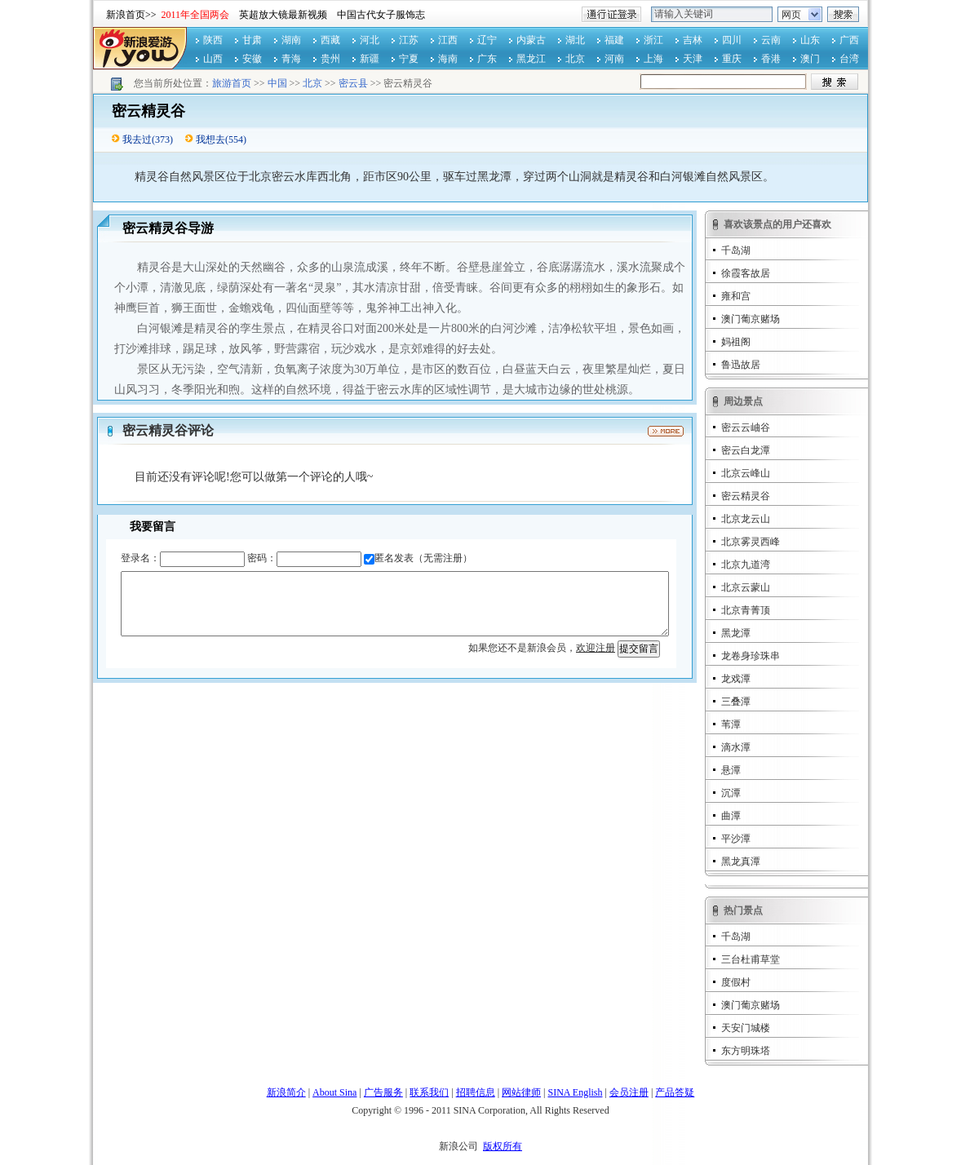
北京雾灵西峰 (750, 541)
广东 (487, 58)
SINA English (574, 1092)
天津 (692, 58)
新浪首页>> (131, 14)
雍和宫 (736, 296)
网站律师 (521, 1092)
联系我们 (429, 1092)
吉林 (692, 40)
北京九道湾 (745, 564)
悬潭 (731, 770)
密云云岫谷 (745, 427)
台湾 (849, 58)
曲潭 (731, 816)
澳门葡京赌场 (750, 319)
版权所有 (502, 1146)
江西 (448, 40)
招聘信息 (475, 1092)
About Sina (334, 1092)
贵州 (330, 58)
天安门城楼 (745, 1028)
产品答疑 (674, 1092)
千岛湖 (736, 250)
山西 (213, 58)
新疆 (369, 58)
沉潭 (731, 793)
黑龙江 (531, 58)
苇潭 (731, 724)
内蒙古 (531, 40)
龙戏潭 (736, 678)
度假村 (736, 982)
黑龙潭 (736, 633)
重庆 (732, 58)
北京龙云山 (745, 519)
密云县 (353, 83)
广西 (849, 40)
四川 (732, 40)
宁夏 (408, 58)
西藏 (330, 40)
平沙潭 (736, 838)
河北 (369, 40)
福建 (614, 40)
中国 (277, 83)
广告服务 (383, 1092)
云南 (771, 40)
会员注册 (629, 1092)
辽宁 (487, 40)
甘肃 (252, 40)
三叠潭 (736, 701)
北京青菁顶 (745, 610)
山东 (810, 40)
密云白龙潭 (745, 450)
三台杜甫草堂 (750, 959)
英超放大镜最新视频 (283, 14)
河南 (614, 58)
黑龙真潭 (740, 861)
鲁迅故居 (740, 364)
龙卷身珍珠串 (750, 656)
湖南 (291, 40)
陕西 (213, 40)
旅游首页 (231, 83)
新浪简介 (286, 1092)
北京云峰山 (745, 473)
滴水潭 (736, 747)
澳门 (810, 58)
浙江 (653, 40)
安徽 (252, 58)
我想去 (210, 139)
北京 (575, 58)
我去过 (137, 139)
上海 (653, 58)
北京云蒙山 (745, 587)
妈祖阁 (736, 342)
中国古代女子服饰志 (381, 14)
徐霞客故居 (745, 273)
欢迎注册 (595, 647)
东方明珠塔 (745, 1050)
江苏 (408, 40)
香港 (771, 58)
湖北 (575, 40)
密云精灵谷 (745, 496)
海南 (448, 58)
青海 (291, 58)
